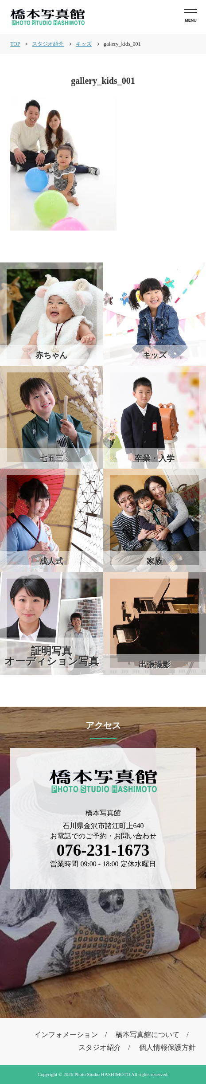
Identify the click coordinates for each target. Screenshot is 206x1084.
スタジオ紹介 (99, 1047)
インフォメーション (66, 1034)
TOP (15, 44)
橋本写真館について (147, 1034)
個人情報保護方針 (167, 1047)
